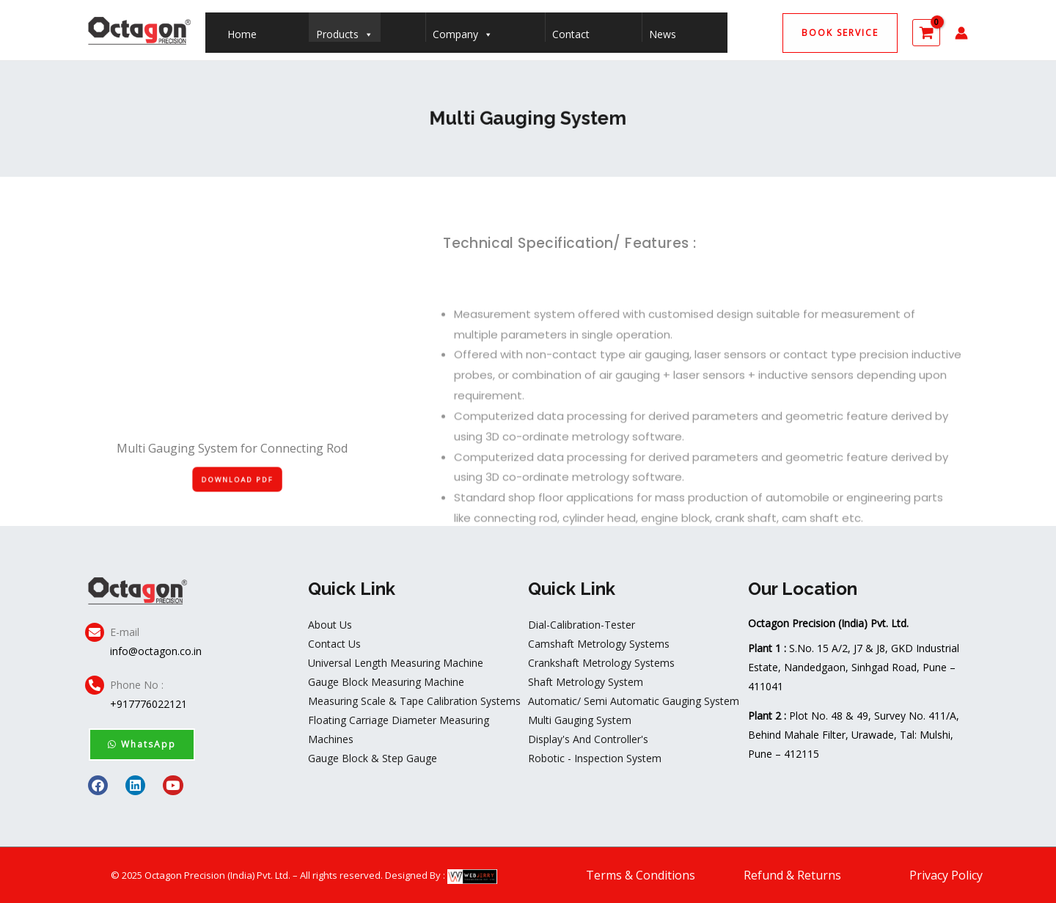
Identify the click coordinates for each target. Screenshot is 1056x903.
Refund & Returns (792, 875)
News (662, 34)
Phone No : (137, 685)
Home (242, 34)
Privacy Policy (946, 875)
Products (344, 31)
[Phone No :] (94, 685)
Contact (571, 34)
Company (463, 31)
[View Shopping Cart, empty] (926, 32)
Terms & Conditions (640, 875)
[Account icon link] (961, 33)
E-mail (124, 632)
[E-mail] (94, 632)
